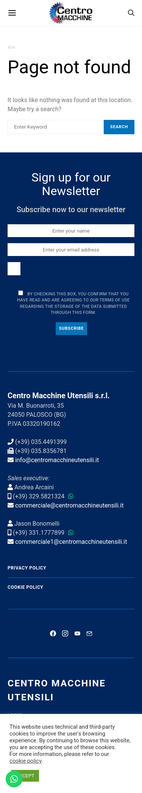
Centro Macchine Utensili (57, 690)
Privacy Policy (27, 568)
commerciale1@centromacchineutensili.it (71, 541)
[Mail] (89, 633)
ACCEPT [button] (25, 776)
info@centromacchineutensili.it (57, 460)
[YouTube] (77, 633)
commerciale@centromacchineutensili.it (69, 505)
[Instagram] (65, 633)
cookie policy (25, 760)
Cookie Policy (25, 587)
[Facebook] (53, 633)
